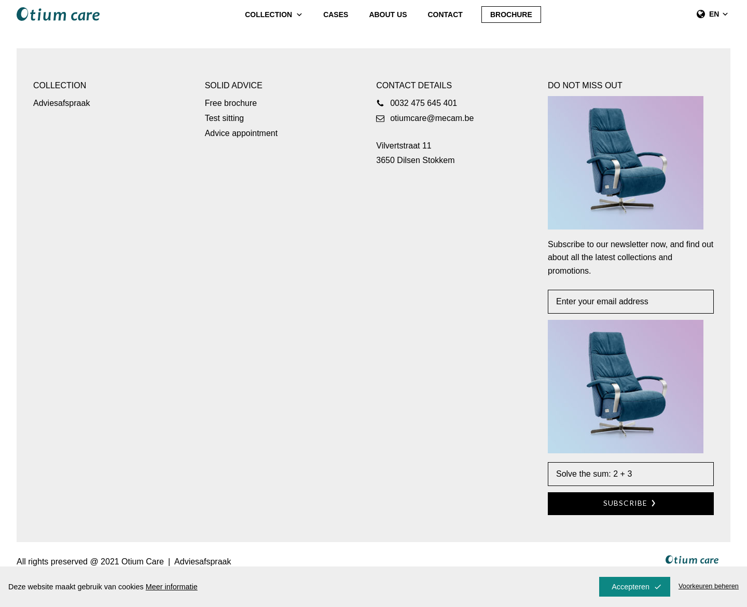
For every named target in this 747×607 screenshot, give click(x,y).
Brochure (511, 14)
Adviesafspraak (61, 103)
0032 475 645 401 (423, 103)
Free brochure (231, 103)
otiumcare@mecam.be (432, 118)
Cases (335, 14)
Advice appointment (241, 133)
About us (388, 14)
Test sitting (224, 118)
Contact (445, 14)
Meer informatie (172, 587)
